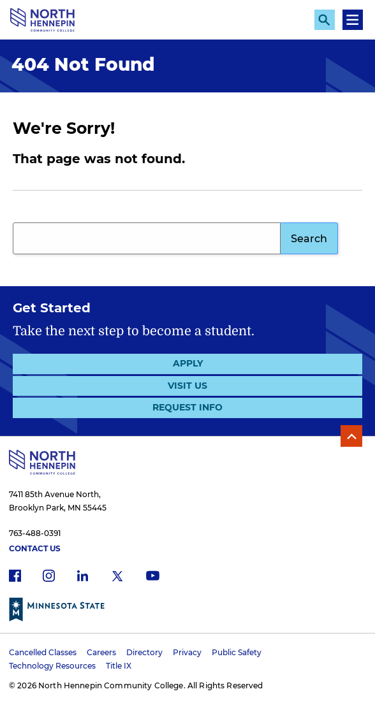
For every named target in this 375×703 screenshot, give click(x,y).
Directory (144, 652)
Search (309, 239)
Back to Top (351, 436)
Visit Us (187, 385)
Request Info (187, 407)
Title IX (118, 665)
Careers (101, 652)
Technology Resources (52, 665)
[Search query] (147, 238)
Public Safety (236, 652)
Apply (188, 363)
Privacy (187, 652)
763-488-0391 (35, 533)
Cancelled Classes (43, 652)
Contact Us (35, 548)
